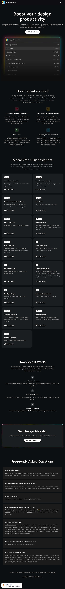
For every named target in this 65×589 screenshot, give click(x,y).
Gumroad (29, 512)
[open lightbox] (17, 183)
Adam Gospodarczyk (49, 572)
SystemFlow (26, 572)
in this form (20, 488)
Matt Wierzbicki (36, 572)
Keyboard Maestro (10, 525)
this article (51, 475)
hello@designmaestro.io (33, 499)
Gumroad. (45, 510)
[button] (60, 2)
